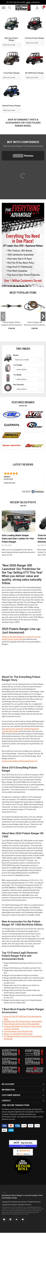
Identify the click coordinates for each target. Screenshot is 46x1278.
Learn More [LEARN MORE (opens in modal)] (35, 2)
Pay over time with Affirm (23, 2)
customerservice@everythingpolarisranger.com (20, 761)
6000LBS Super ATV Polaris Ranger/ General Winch (23, 1021)
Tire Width (17, 375)
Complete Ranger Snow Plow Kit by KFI (18, 1031)
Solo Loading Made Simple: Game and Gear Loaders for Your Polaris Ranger (18, 538)
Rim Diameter (18, 385)
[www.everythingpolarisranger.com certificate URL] (33, 491)
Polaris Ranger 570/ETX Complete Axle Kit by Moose (11, 323)
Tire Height (17, 365)
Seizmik (27, 729)
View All (23, 506)
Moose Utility (13, 731)
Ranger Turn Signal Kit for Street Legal (18, 1034)
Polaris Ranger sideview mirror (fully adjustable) (22, 1024)
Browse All (23, 406)
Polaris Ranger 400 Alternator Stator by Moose (34, 323)
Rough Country (9, 729)
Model (15, 355)
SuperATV (19, 729)
